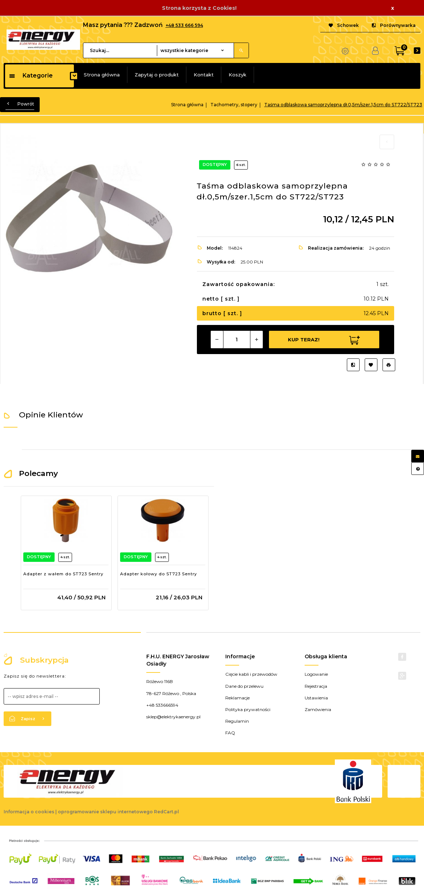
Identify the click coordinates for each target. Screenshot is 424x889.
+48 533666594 (162, 705)
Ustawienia (316, 698)
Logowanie (316, 674)
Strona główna (102, 75)
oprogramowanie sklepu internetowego (105, 811)
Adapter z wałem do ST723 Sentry (63, 573)
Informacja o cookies (29, 811)
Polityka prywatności (247, 709)
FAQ (230, 732)
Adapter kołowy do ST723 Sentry (158, 573)
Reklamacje (237, 698)
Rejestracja (316, 686)
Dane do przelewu (244, 686)
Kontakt (204, 75)
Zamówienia (318, 709)
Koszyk (237, 75)
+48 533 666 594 (184, 25)
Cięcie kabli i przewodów (251, 674)
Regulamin (237, 721)
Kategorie (31, 75)
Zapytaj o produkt (157, 75)
